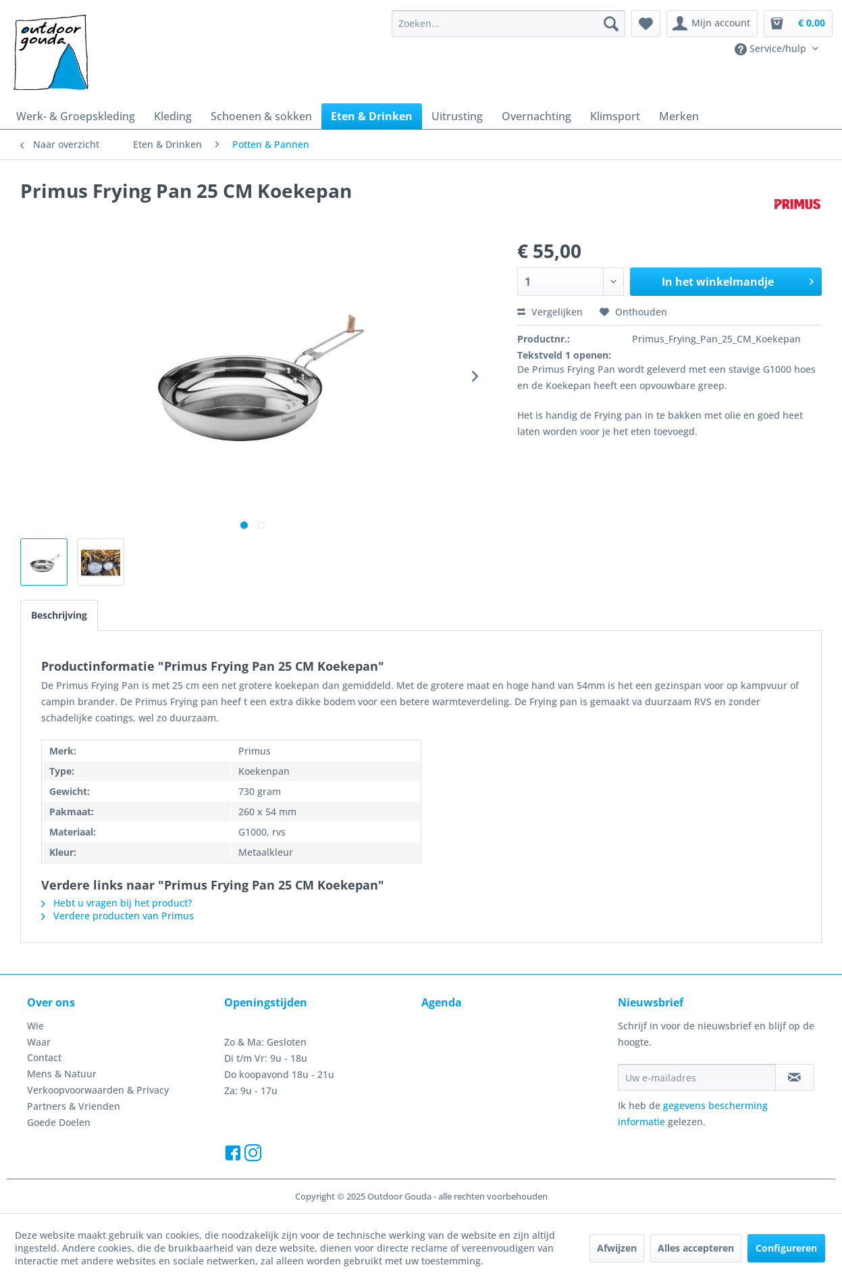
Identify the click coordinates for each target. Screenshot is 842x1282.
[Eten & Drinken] (371, 116)
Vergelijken (550, 311)
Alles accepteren (696, 1247)
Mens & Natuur (62, 1073)
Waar (39, 1041)
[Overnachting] (536, 116)
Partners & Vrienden (73, 1106)
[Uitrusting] (457, 116)
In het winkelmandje (738, 280)
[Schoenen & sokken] (261, 116)
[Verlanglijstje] (645, 23)
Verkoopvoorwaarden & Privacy (98, 1089)
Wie (35, 1025)
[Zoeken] (611, 23)
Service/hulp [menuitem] (772, 48)
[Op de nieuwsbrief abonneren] (794, 1077)
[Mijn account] (712, 23)
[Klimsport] (615, 116)
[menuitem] (508, 23)
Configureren (786, 1247)
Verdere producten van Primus (117, 915)
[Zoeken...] (508, 23)
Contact (44, 1057)
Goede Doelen (58, 1122)
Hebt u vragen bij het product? (116, 902)
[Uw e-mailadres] (696, 1077)
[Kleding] (172, 116)
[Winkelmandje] (798, 23)
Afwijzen (617, 1247)
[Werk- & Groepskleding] (75, 116)
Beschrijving (59, 615)
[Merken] (679, 116)
